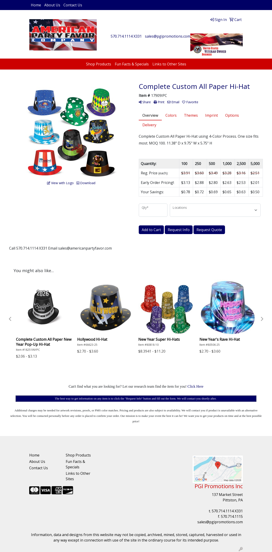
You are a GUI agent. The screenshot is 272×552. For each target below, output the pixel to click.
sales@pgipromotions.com (167, 36)
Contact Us (72, 5)
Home (36, 5)
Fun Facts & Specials (132, 64)
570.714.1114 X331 (126, 36)
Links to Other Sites (169, 64)
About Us (52, 5)
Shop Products (98, 64)
